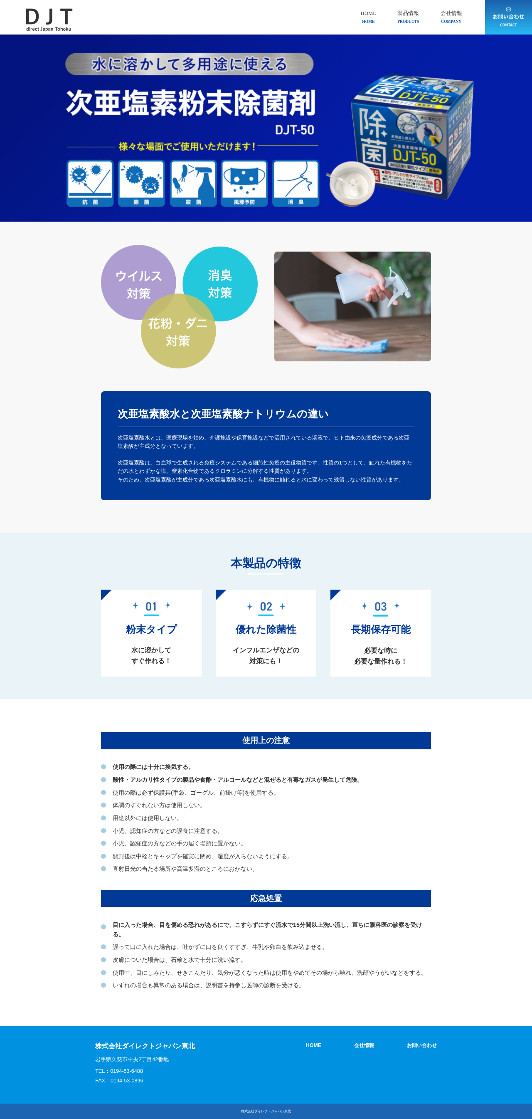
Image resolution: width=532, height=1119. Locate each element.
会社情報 (451, 17)
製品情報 (408, 17)
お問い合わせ (420, 1045)
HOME (368, 17)
